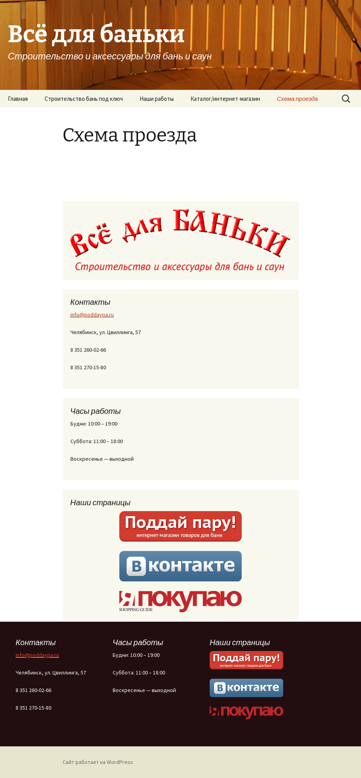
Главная (18, 98)
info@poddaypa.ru (92, 314)
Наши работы (157, 98)
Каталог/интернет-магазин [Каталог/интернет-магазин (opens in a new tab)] (225, 98)
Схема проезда (297, 98)
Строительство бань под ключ (84, 98)
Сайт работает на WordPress (98, 761)
